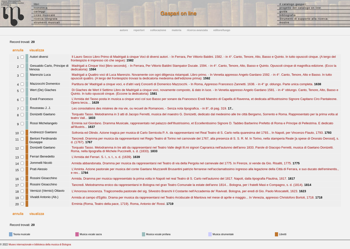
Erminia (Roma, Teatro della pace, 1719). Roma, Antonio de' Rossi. (118, 204)
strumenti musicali (47, 22)
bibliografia (288, 15)
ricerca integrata (46, 18)
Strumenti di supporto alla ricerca (304, 18)
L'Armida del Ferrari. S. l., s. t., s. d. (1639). (101, 157)
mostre (284, 22)
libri (36, 4)
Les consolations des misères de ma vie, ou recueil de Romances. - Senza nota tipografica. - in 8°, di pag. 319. (149, 108)
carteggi (39, 11)
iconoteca (41, 7)
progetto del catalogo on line (300, 7)
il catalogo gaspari (293, 4)
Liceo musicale (44, 15)
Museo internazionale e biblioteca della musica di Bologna (40, 244)
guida (283, 11)
